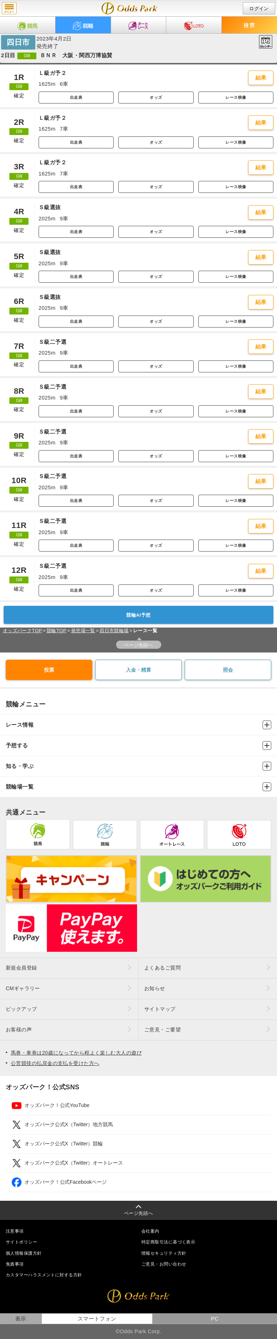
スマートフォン (97, 1319)
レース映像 (235, 97)
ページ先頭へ (138, 645)
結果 (261, 78)
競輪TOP (56, 630)
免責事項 (15, 1264)
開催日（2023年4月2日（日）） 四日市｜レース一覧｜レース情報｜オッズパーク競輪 (129, 8)
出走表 (76, 97)
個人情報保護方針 (24, 1253)
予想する (138, 745)
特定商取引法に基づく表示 (168, 1242)
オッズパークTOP (22, 630)
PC (215, 1319)
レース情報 (138, 725)
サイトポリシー (21, 1242)
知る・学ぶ (138, 766)
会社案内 (150, 1231)
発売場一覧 (83, 630)
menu (9, 8)
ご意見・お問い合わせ (163, 1264)
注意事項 (15, 1231)
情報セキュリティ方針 (163, 1253)
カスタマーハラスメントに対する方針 (44, 1274)
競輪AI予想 (138, 615)
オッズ (156, 97)
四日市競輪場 (114, 630)
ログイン (259, 8)
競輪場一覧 (138, 786)
